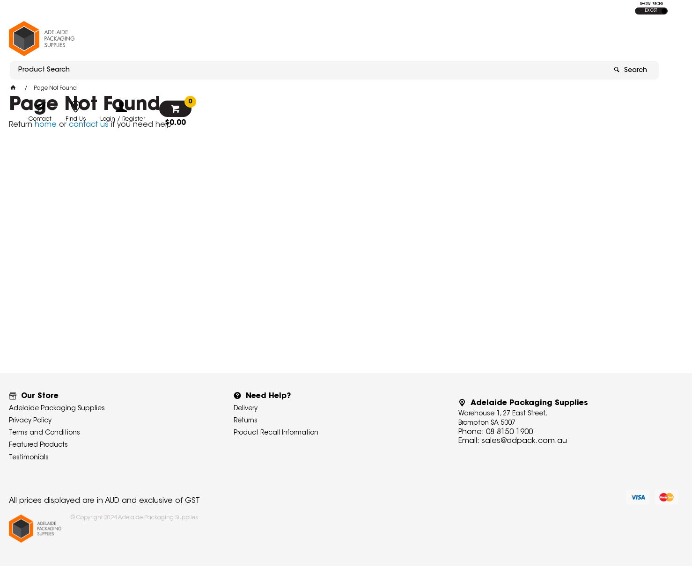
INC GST (664, 11)
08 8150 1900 (509, 432)
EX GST (651, 11)
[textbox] (291, 36)
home (46, 125)
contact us (89, 125)
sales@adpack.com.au (524, 441)
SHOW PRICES (651, 4)
